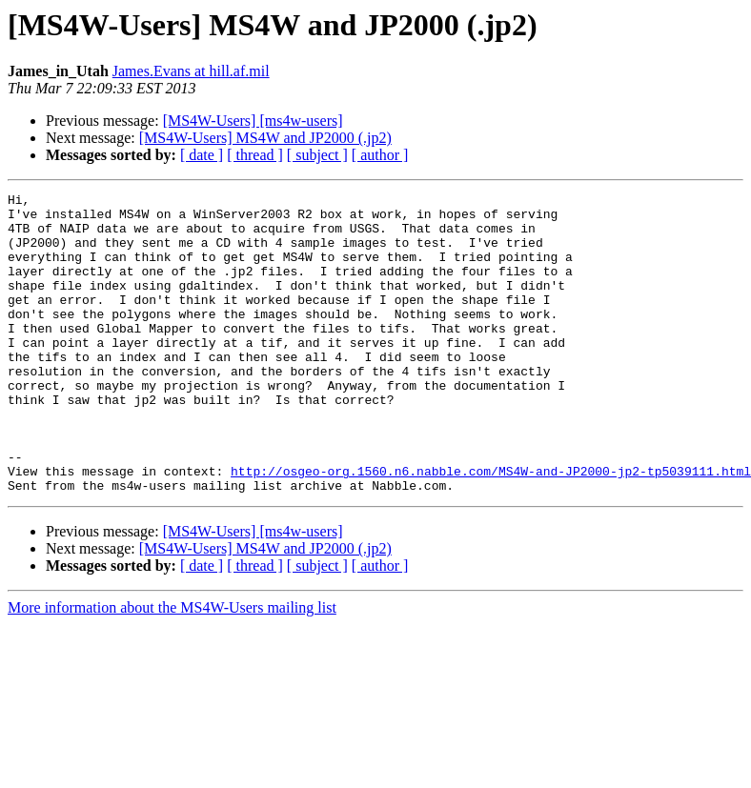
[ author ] (380, 155)
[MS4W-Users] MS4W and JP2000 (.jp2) (265, 138)
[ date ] (201, 155)
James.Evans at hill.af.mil (191, 71)
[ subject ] (317, 155)
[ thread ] (255, 155)
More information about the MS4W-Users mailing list (172, 667)
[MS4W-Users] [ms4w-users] (253, 120)
